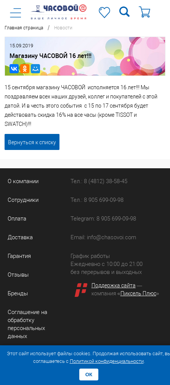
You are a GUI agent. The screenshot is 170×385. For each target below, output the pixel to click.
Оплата (17, 218)
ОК (89, 374)
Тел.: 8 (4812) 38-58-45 (99, 181)
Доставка (20, 237)
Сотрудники (23, 200)
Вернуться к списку (32, 142)
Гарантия (19, 256)
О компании (23, 181)
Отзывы (18, 274)
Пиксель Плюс (138, 293)
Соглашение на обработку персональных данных (27, 324)
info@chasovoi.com (111, 237)
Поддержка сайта (113, 285)
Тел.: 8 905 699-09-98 (97, 200)
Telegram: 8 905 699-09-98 (103, 218)
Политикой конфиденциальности (107, 361)
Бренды (18, 293)
